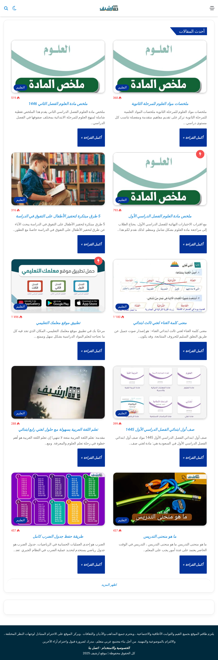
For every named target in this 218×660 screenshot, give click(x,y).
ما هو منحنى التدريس (159, 536)
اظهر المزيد (109, 586)
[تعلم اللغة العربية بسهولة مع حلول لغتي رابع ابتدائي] (58, 392)
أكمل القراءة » (193, 137)
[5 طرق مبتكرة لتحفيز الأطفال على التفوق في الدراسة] (58, 178)
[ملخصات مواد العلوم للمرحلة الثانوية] (160, 66)
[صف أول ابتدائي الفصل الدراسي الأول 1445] (160, 392)
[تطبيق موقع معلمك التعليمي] (58, 285)
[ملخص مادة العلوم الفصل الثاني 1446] (58, 66)
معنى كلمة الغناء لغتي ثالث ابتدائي (160, 323)
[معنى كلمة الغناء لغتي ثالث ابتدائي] (160, 285)
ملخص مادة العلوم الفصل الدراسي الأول (159, 216)
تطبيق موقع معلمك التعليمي (58, 323)
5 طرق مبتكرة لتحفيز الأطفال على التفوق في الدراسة (58, 216)
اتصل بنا (93, 647)
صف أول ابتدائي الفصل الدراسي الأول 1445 (160, 429)
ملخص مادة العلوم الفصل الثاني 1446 (57, 103)
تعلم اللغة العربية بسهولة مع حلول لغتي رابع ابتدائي (58, 429)
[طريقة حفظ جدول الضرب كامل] (58, 499)
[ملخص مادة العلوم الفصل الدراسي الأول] (160, 178)
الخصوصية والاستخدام (116, 647)
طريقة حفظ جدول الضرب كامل (58, 536)
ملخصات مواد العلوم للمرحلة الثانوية (159, 103)
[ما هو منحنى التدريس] (160, 499)
